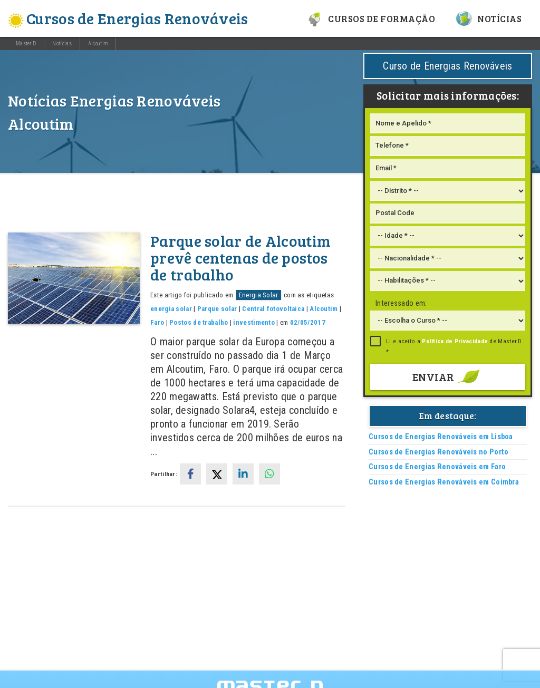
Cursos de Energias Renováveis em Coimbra (444, 482)
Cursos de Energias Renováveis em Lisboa (441, 436)
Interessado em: (401, 304)
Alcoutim (98, 43)
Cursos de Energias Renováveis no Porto (438, 452)
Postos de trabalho (198, 322)
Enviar (448, 377)
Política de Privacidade (455, 341)
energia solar (171, 309)
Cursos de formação (371, 18)
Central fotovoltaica (273, 309)
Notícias (489, 18)
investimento (254, 322)
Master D (26, 43)
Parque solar (217, 309)
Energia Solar (258, 295)
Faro (157, 322)
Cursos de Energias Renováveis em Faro (437, 466)
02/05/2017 (307, 322)
